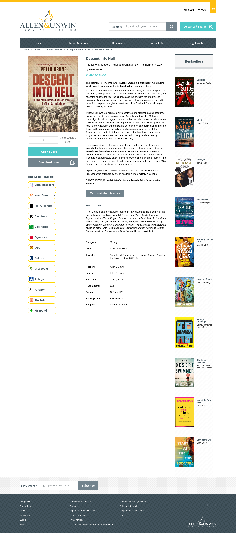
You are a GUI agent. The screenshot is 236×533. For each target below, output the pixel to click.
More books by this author (105, 193)
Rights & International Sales (83, 510)
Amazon (40, 289)
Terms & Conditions (79, 515)
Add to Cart (49, 152)
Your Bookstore (45, 195)
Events (23, 520)
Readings (41, 216)
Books (38, 43)
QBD (38, 247)
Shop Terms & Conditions (132, 510)
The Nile (40, 300)
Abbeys (39, 279)
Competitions (26, 501)
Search (116, 26)
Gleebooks (41, 268)
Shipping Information (129, 506)
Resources (118, 43)
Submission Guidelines (80, 501)
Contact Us (156, 43)
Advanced (195, 26)
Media (22, 510)
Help (122, 515)
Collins (39, 258)
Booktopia (41, 227)
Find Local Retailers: (41, 177)
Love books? (29, 485)
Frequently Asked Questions (133, 501)
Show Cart (213, 7)
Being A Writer (196, 43)
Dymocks (41, 237)
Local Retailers (44, 185)
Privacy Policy (76, 520)
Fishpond (41, 310)
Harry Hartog (43, 206)
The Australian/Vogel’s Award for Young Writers (92, 524)
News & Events (78, 43)
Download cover (49, 162)
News (22, 524)
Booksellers (25, 506)
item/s (195, 10)
